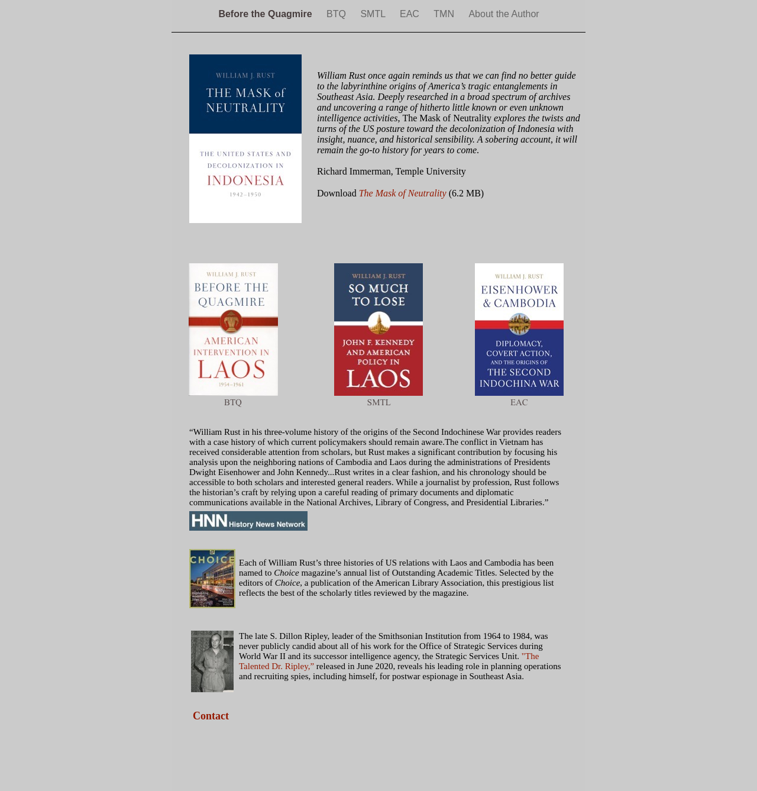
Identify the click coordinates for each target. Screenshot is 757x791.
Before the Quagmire (266, 14)
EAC (411, 14)
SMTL (374, 14)
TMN (445, 14)
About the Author (503, 14)
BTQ (337, 14)
